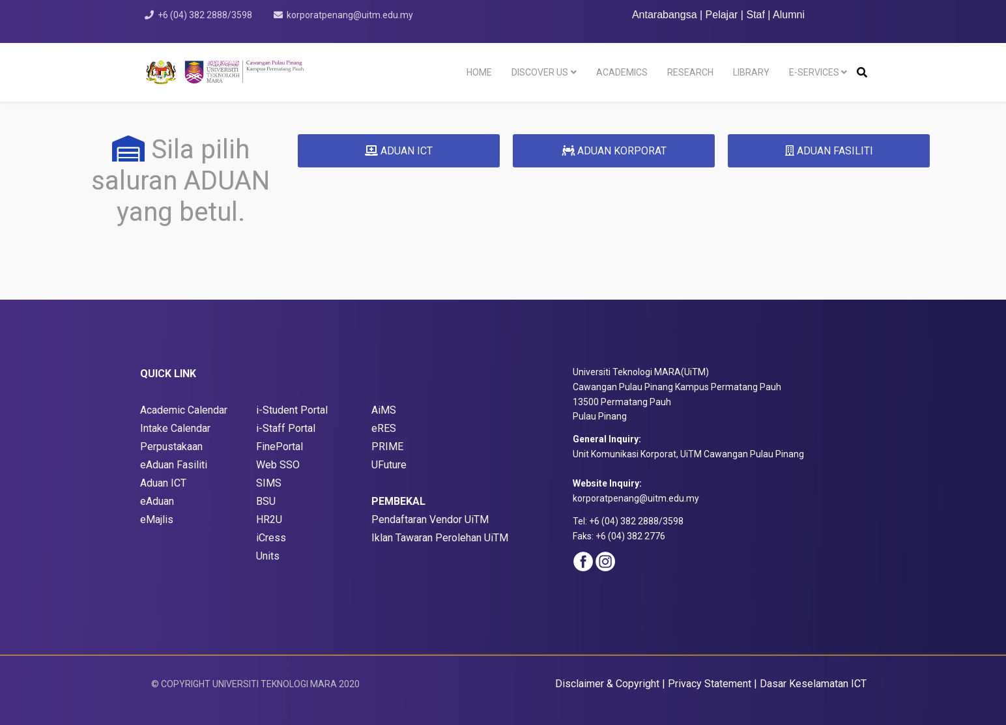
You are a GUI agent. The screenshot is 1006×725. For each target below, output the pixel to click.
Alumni (789, 14)
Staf (755, 14)
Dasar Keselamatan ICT (813, 683)
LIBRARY (751, 72)
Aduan (161, 501)
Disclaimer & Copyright (607, 683)
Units (268, 556)
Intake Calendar (175, 428)
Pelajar (722, 14)
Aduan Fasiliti (176, 465)
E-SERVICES (814, 72)
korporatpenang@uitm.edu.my (350, 15)
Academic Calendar (183, 410)
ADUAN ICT (399, 151)
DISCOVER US (539, 72)
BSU (266, 501)
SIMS (268, 483)
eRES (383, 428)
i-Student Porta (290, 410)
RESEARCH (690, 72)
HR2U (269, 519)
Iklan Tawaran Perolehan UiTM (439, 538)
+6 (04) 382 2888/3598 (205, 15)
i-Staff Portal (285, 428)
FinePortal (279, 446)
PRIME (387, 446)
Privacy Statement (709, 683)
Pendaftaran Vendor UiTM (430, 519)
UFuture (389, 465)
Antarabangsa (664, 14)
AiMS (383, 410)
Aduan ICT (163, 483)
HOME (479, 72)
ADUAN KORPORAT (614, 151)
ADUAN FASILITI (829, 151)
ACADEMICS (622, 72)
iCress (271, 538)
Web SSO (278, 465)
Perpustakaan (171, 446)
